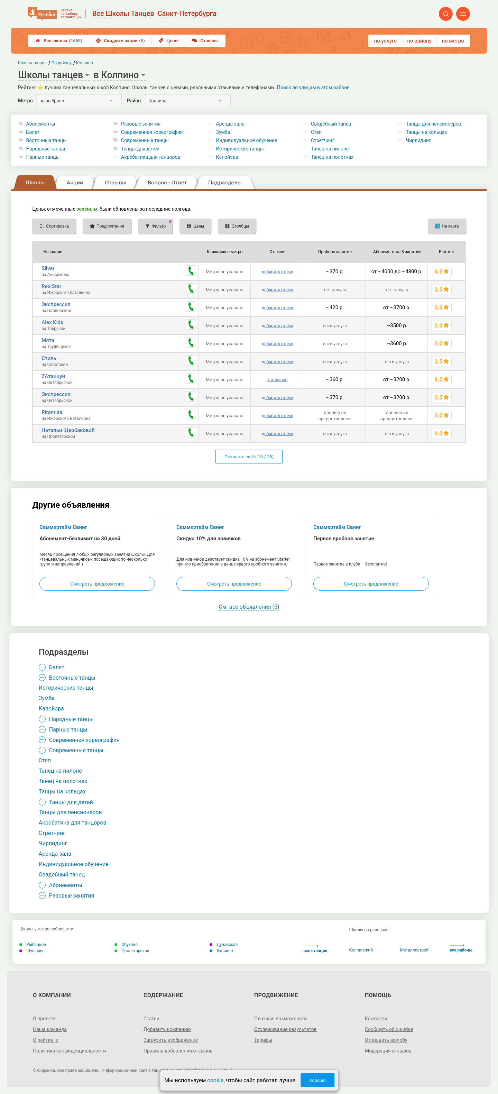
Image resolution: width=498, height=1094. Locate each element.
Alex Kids (52, 322)
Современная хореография (152, 132)
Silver (48, 268)
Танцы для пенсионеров (433, 123)
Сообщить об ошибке (389, 1029)
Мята (48, 340)
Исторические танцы (240, 148)
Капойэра (227, 157)
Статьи (151, 1018)
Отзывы (205, 40)
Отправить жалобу (386, 1040)
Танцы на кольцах (426, 132)
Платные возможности (280, 1018)
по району (419, 41)
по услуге (385, 41)
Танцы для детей (140, 148)
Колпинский (361, 950)
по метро (453, 41)
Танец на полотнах (332, 157)
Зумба (223, 132)
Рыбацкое (32, 944)
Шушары (31, 950)
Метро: (26, 100)
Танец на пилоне (330, 148)
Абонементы (40, 123)
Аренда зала (230, 123)
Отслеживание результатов (285, 1029)
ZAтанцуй (53, 376)
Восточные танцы (46, 140)
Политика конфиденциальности (69, 1051)
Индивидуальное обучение (246, 140)
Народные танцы (45, 148)
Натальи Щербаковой (68, 430)
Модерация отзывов (388, 1051)
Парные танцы (43, 157)
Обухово (126, 944)
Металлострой (414, 950)
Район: (134, 100)
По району (62, 63)
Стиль (49, 358)
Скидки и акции (120, 40)
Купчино (221, 950)
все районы (461, 948)
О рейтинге (45, 1040)
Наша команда (50, 1029)
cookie (215, 1080)
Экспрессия (56, 304)
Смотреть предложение (97, 584)
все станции (316, 949)
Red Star (51, 286)
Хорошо (317, 1080)
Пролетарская (131, 950)
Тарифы (263, 1040)
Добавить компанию (167, 1029)
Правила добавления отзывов (178, 1051)
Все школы (59, 40)
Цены (169, 40)
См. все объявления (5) (249, 607)
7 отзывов (277, 379)
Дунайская (224, 944)
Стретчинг (322, 140)
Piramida (52, 412)
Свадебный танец (331, 123)
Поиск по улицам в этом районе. (314, 87)
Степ (316, 132)
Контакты (376, 1018)
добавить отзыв (277, 271)
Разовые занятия (140, 123)
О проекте (44, 1018)
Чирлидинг (418, 140)
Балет (33, 132)
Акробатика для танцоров (150, 157)
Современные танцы (145, 140)
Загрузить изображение (171, 1040)
